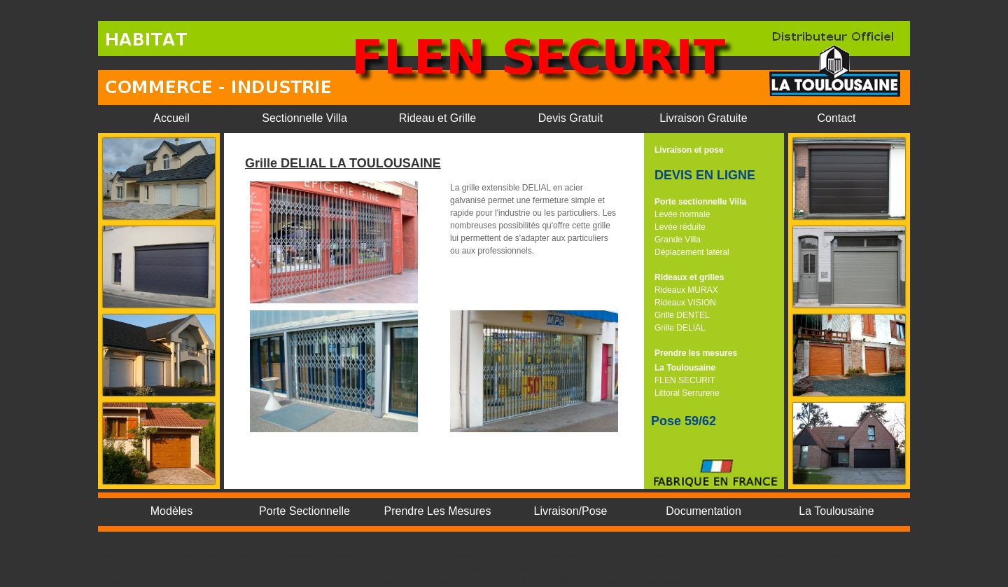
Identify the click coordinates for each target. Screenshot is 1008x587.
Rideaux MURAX (686, 290)
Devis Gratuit (570, 118)
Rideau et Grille (437, 118)
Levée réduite (680, 227)
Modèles (171, 511)
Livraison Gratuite (703, 118)
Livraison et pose (689, 150)
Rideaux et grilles (689, 277)
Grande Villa (677, 239)
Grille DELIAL (680, 328)
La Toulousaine (684, 368)
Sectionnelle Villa (304, 118)
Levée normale (682, 214)
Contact (836, 118)
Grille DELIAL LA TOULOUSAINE (343, 163)
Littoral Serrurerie (687, 393)
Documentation (703, 511)
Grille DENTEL (682, 315)
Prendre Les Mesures (437, 511)
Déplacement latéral (691, 252)
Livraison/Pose (571, 511)
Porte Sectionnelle (304, 511)
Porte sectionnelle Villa (700, 202)
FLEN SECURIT (684, 380)
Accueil (171, 118)
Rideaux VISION (685, 303)
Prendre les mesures (695, 353)
